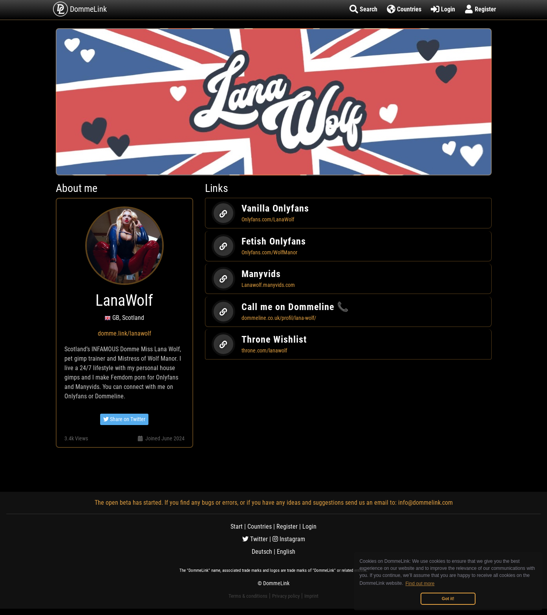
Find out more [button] (420, 583)
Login (309, 526)
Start (237, 526)
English (286, 551)
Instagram (289, 539)
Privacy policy (286, 596)
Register (287, 526)
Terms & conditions (248, 596)
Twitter (255, 539)
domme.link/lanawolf (124, 333)
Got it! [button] (448, 598)
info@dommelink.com (425, 502)
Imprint (311, 596)
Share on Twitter (124, 419)
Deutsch (262, 551)
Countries (259, 526)
